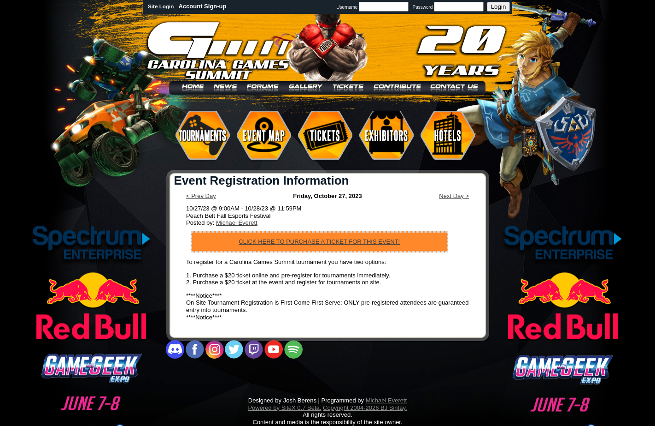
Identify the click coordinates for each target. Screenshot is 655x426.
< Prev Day (201, 195)
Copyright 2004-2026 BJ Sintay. (365, 407)
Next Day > (454, 195)
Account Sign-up (203, 6)
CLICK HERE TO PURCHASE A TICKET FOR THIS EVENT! (319, 241)
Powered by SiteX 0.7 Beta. (284, 407)
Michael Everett (236, 222)
